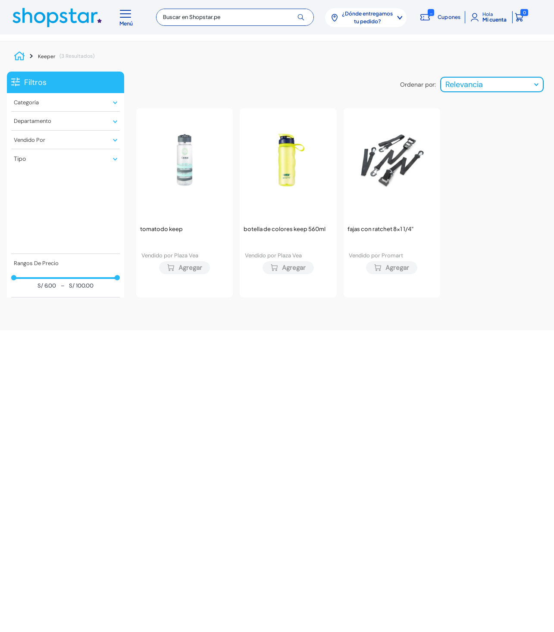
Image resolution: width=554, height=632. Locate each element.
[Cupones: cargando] (438, 17)
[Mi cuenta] (488, 17)
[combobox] (235, 17)
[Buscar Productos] (304, 17)
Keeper (46, 56)
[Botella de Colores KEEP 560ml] (288, 202)
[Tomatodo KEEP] (184, 202)
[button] (127, 17)
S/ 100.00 (77, 286)
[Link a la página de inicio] (21, 56)
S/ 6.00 (47, 286)
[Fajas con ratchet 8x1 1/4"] (392, 202)
